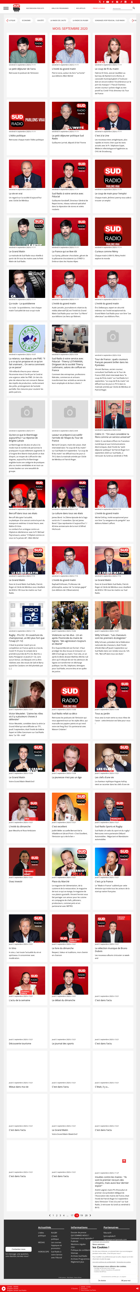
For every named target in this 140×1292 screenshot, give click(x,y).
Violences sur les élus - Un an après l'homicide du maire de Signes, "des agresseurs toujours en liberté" (69, 639)
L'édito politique (17, 135)
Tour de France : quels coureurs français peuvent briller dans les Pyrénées (111, 362)
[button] (133, 20)
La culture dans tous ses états (67, 513)
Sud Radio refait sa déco (64, 713)
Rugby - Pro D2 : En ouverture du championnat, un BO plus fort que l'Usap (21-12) (26, 638)
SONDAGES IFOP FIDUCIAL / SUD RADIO (110, 20)
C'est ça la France (104, 881)
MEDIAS (41, 1242)
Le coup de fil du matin (107, 68)
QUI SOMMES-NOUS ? (80, 1235)
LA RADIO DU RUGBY (80, 20)
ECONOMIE (26, 20)
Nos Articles (80, 8)
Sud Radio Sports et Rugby (108, 826)
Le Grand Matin (17, 251)
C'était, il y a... (102, 1086)
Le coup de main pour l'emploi (111, 193)
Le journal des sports (63, 1043)
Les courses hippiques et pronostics (56, 1245)
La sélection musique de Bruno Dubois (111, 950)
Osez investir (15, 881)
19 (81, 1215)
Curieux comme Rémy (106, 251)
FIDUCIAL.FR (107, 1232)
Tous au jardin (102, 713)
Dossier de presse (78, 1232)
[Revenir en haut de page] (124, 1161)
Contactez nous (18, 1249)
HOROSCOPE (43, 1251)
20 (86, 1215)
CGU (73, 1247)
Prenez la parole (99, 8)
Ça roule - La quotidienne (22, 303)
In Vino (12, 948)
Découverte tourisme (20, 1043)
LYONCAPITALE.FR (110, 1236)
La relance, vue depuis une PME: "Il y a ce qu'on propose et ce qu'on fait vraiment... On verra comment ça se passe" (27, 363)
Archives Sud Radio (79, 1256)
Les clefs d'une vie (104, 777)
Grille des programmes (60, 8)
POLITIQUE (11, 20)
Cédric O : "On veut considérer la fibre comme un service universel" (113, 435)
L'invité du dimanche (19, 826)
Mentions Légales (78, 1244)
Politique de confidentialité (82, 1250)
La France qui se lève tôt (64, 251)
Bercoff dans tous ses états (23, 513)
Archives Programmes (80, 1259)
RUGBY (54, 1232)
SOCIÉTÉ (40, 20)
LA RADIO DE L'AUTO (58, 20)
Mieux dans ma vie (18, 1086)
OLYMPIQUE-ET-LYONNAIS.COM (115, 1239)
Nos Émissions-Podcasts (35, 8)
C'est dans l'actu (103, 1000)
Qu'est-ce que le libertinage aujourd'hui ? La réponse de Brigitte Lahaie (23, 437)
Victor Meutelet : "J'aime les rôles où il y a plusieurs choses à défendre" (26, 716)
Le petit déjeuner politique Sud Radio (68, 137)
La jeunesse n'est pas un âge (67, 777)
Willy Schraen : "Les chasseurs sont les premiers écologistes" (110, 637)
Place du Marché (60, 881)
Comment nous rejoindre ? (82, 1238)
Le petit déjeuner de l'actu (22, 68)
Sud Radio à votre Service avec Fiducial (56, 1254)
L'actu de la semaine (19, 1000)
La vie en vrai (15, 193)
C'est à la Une (102, 135)
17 (72, 1215)
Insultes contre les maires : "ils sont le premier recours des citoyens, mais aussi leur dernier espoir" (112, 1181)
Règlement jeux (77, 1262)
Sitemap (74, 1253)
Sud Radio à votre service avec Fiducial (67, 195)
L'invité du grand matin (64, 68)
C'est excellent (59, 826)
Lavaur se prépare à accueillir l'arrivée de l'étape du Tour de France (67, 437)
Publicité (74, 1241)
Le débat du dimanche (63, 1000)
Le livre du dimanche (63, 948)
